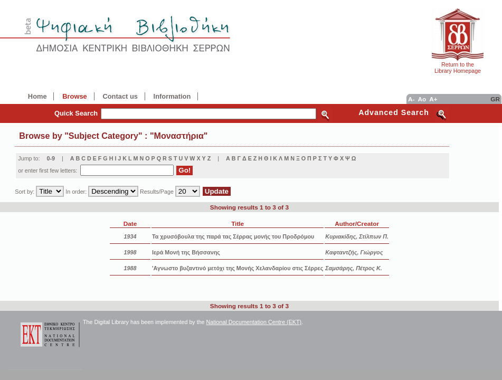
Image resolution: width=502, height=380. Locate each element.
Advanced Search (393, 112)
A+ (433, 99)
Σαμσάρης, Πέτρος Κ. (353, 268)
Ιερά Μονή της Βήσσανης (186, 252)
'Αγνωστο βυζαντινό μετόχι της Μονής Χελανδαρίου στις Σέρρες (237, 268)
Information (172, 96)
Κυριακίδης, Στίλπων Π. (357, 236)
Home (37, 96)
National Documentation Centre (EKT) (254, 322)
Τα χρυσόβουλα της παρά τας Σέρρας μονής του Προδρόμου (233, 236)
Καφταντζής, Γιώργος (354, 252)
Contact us (119, 96)
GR (495, 99)
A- (411, 99)
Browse (74, 96)
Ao (422, 99)
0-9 (50, 158)
